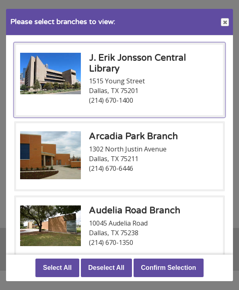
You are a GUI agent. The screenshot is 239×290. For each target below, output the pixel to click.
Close (224, 22)
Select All (57, 267)
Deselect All (106, 267)
